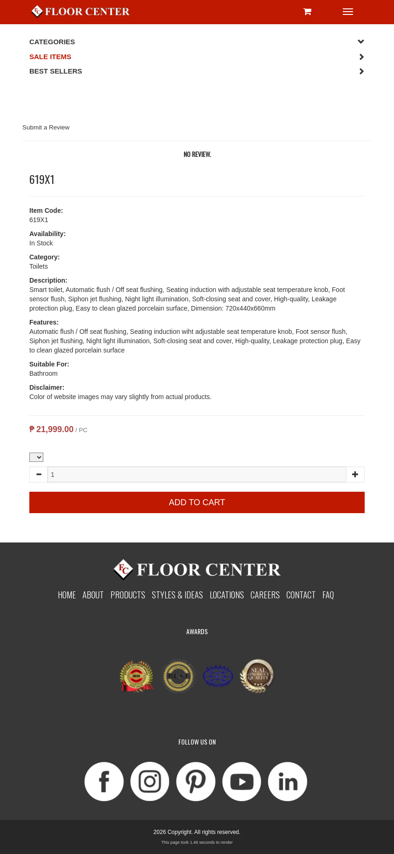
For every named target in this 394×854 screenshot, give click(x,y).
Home (67, 594)
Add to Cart (197, 502)
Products (127, 594)
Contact (301, 594)
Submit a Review (45, 127)
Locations (227, 594)
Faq (328, 594)
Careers (265, 594)
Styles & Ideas (177, 594)
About (93, 594)
